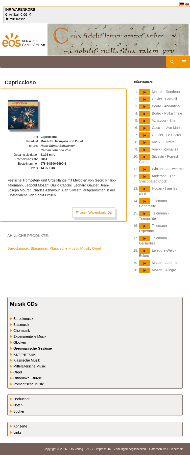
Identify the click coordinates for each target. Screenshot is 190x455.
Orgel (96, 248)
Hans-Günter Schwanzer (58, 146)
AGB (89, 449)
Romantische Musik (28, 384)
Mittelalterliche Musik (29, 366)
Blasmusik (39, 248)
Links (17, 432)
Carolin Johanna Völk (56, 150)
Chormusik (21, 331)
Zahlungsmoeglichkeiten (130, 449)
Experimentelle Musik (29, 336)
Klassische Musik (64, 248)
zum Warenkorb (94, 212)
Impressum (103, 449)
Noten (18, 405)
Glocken (19, 342)
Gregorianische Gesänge (32, 348)
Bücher (18, 411)
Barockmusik (18, 248)
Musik (85, 248)
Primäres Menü (184, 62)
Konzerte (20, 426)
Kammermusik (24, 354)
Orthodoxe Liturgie (27, 378)
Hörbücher (21, 399)
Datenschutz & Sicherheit (166, 449)
